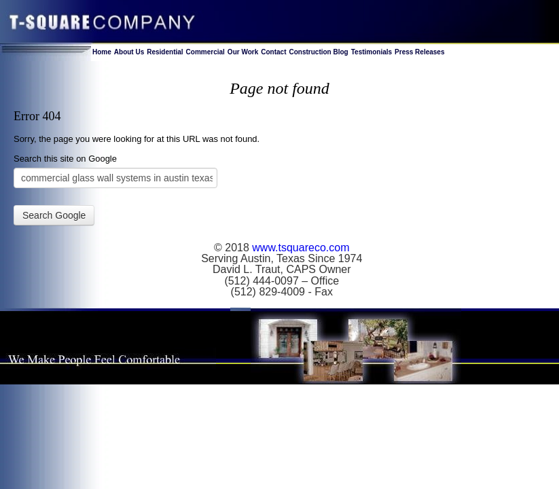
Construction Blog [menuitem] (318, 52)
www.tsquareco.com (300, 247)
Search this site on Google (65, 158)
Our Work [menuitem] (243, 52)
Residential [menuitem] (165, 52)
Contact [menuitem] (273, 52)
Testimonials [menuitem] (371, 52)
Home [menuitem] (101, 52)
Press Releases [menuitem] (419, 52)
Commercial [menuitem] (205, 52)
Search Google (54, 215)
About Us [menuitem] (129, 52)
